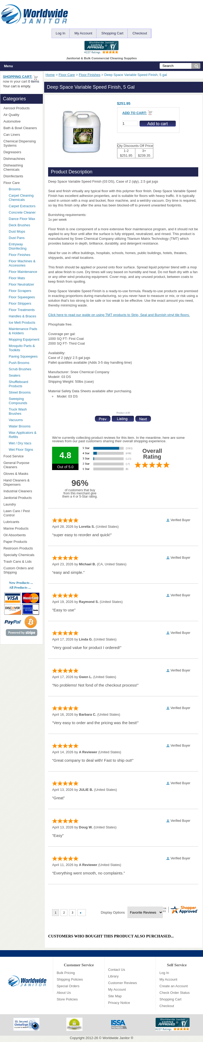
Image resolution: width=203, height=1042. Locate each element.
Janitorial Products (21, 498)
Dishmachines (21, 159)
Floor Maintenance (23, 272)
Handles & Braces (22, 316)
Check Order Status (174, 993)
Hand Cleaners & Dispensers (21, 482)
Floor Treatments (22, 310)
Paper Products (21, 542)
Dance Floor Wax (22, 219)
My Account (83, 33)
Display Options (113, 912)
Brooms (15, 189)
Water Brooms (20, 426)
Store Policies (67, 999)
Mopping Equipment (24, 339)
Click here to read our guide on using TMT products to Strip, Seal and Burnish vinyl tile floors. (119, 315)
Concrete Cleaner (22, 212)
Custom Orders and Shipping (21, 570)
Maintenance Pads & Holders (23, 331)
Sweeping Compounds (18, 401)
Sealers (14, 375)
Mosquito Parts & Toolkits (22, 348)
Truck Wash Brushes (18, 411)
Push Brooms (19, 363)
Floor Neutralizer (21, 284)
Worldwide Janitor (116, 1038)
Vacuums (16, 420)
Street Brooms (20, 392)
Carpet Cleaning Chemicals (21, 197)
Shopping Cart (112, 33)
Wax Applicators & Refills (22, 435)
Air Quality (21, 115)
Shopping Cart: (17, 77)
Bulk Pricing (66, 973)
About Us (64, 993)
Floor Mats (24, 278)
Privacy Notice (119, 1003)
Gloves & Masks (21, 474)
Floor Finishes (89, 75)
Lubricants (11, 522)
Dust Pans (17, 238)
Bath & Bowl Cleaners (20, 128)
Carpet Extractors (22, 206)
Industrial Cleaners (17, 491)
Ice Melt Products (22, 322)
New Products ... (21, 583)
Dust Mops (24, 231)
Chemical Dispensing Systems (21, 143)
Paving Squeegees (23, 356)
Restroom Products (21, 548)
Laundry (21, 504)
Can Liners (21, 135)
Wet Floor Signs (21, 450)
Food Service (13, 456)
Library (113, 976)
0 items (33, 81)
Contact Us (116, 970)
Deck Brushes (19, 225)
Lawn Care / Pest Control (21, 513)
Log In (60, 33)
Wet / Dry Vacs (20, 443)
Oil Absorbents (21, 535)
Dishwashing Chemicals (21, 167)
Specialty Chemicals (21, 555)
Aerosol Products (21, 108)
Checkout (139, 33)
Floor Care (67, 75)
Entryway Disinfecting (17, 246)
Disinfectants (21, 176)
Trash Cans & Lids (21, 561)
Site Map (115, 996)
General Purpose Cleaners (16, 465)
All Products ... (20, 587)
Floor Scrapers (20, 291)
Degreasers (12, 152)
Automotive (12, 121)
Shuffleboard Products (18, 384)
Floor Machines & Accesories (24, 263)
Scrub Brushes (20, 369)
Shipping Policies (70, 979)
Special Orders (68, 986)
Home (50, 75)
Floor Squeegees (22, 297)
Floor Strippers (20, 303)
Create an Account (173, 986)
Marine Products (16, 528)
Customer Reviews (122, 983)
